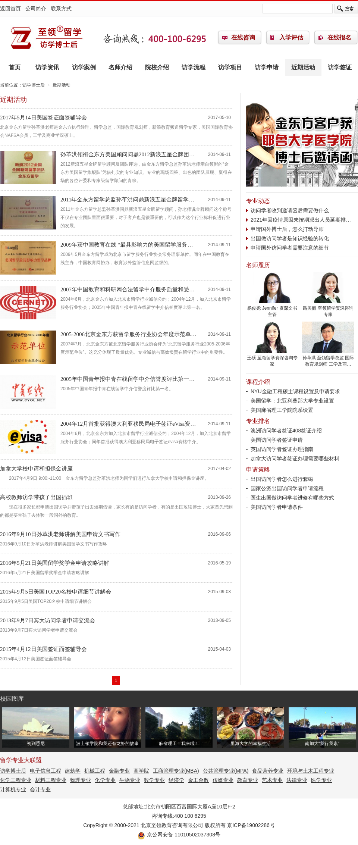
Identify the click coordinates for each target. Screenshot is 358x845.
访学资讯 (47, 67)
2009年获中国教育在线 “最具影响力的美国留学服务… (126, 245)
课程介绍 (258, 382)
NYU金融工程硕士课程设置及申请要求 (295, 391)
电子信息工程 (45, 771)
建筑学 (73, 771)
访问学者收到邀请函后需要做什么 (290, 210)
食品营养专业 (267, 771)
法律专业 (296, 780)
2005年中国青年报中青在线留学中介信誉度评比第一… (127, 379)
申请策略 (258, 469)
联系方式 (61, 9)
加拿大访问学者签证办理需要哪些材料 (295, 458)
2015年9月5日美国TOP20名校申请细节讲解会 (55, 592)
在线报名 (339, 37)
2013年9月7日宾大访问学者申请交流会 (47, 620)
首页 (15, 67)
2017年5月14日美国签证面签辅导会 (43, 118)
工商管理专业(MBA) (176, 771)
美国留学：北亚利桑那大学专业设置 (292, 401)
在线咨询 (243, 37)
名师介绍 (120, 67)
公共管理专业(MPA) (226, 771)
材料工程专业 (50, 780)
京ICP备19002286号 (251, 825)
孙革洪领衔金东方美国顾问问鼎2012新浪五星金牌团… (127, 154)
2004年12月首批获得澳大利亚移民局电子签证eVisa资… (128, 424)
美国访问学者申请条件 (277, 507)
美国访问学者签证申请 (277, 440)
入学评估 (291, 37)
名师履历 (258, 265)
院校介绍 (157, 67)
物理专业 (80, 780)
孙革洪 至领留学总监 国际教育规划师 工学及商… (328, 359)
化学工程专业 (15, 780)
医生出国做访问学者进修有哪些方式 (292, 498)
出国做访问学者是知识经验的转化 (290, 238)
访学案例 (84, 67)
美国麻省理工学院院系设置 (282, 410)
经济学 (176, 780)
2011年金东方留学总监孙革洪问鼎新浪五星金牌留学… (127, 200)
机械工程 (94, 771)
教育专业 (247, 780)
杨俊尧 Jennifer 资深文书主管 (272, 309)
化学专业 (105, 780)
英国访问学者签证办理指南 (282, 449)
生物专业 (129, 780)
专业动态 (258, 201)
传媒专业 (223, 780)
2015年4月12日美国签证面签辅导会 (43, 649)
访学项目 (230, 67)
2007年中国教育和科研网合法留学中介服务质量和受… (127, 289)
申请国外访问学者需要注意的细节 (290, 248)
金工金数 (198, 780)
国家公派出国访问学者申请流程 (287, 488)
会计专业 (40, 789)
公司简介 (35, 9)
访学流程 (193, 67)
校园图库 (12, 698)
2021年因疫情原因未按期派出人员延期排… (301, 220)
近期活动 (303, 67)
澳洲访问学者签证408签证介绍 (286, 431)
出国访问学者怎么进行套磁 (282, 479)
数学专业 (154, 780)
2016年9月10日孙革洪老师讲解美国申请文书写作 (60, 534)
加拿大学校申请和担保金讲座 (36, 469)
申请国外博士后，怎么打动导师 (287, 229)
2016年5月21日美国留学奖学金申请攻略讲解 (54, 563)
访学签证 (340, 67)
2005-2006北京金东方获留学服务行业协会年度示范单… (128, 334)
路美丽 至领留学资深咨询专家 (328, 309)
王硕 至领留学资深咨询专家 (272, 359)
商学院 (141, 771)
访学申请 (267, 67)
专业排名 (258, 421)
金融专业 (119, 771)
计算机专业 (13, 789)
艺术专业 (272, 780)
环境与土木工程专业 (310, 771)
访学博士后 (47, 37)
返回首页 (10, 9)
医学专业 (321, 780)
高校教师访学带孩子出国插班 (36, 497)
